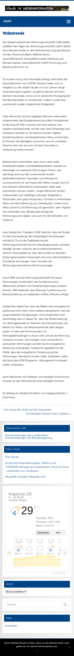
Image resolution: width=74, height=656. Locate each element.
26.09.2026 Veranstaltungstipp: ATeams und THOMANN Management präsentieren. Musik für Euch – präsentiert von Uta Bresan (37, 466)
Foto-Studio (12, 457)
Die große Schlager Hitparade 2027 (25, 476)
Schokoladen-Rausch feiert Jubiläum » (48, 413)
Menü (7, 21)
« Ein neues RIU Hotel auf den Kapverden (27, 409)
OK (37, 651)
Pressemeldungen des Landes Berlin (26, 435)
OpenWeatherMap (59, 573)
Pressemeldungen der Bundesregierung (28, 437)
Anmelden (11, 625)
